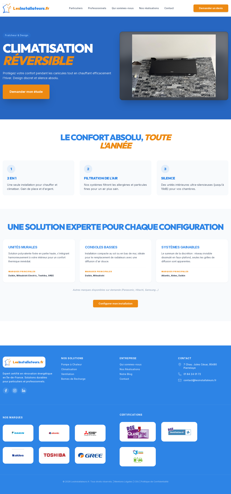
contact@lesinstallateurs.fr (200, 356)
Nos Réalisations (130, 345)
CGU (136, 481)
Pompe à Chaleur (71, 340)
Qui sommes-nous (123, 8)
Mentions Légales (123, 481)
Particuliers (76, 8)
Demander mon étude (26, 91)
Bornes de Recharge (73, 354)
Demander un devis (211, 8)
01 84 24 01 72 (192, 349)
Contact (169, 8)
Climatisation (69, 345)
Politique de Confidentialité (154, 481)
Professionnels (97, 8)
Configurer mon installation (115, 303)
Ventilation (67, 349)
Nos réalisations (149, 8)
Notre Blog (126, 349)
